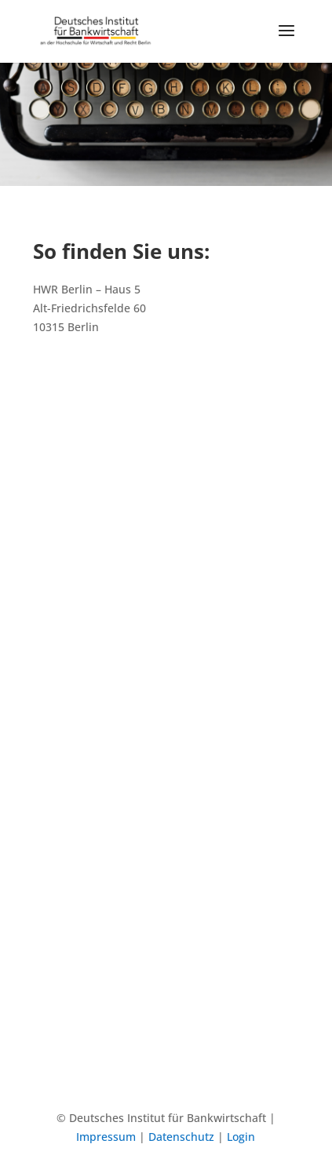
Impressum (106, 1136)
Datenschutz (181, 1136)
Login (241, 1136)
